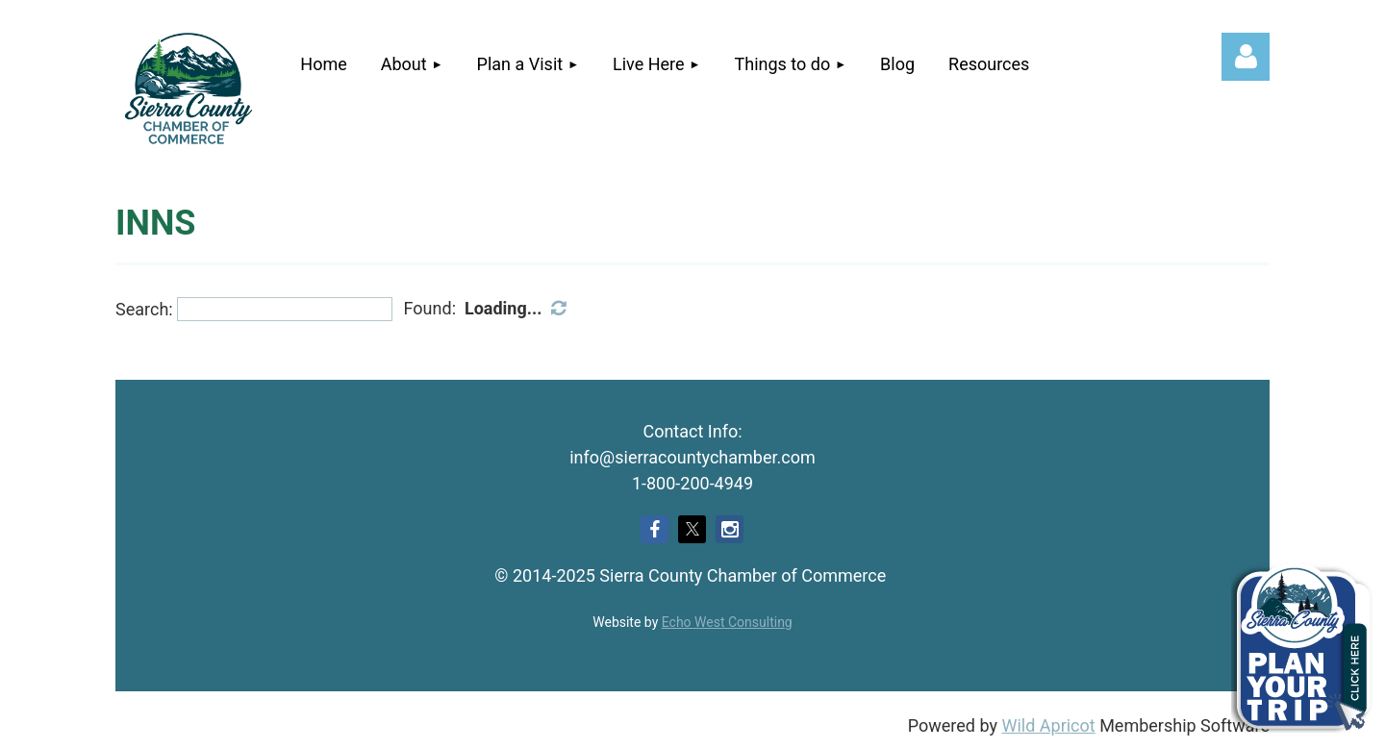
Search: (144, 309)
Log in (1245, 57)
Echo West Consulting (727, 622)
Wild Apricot (1048, 725)
